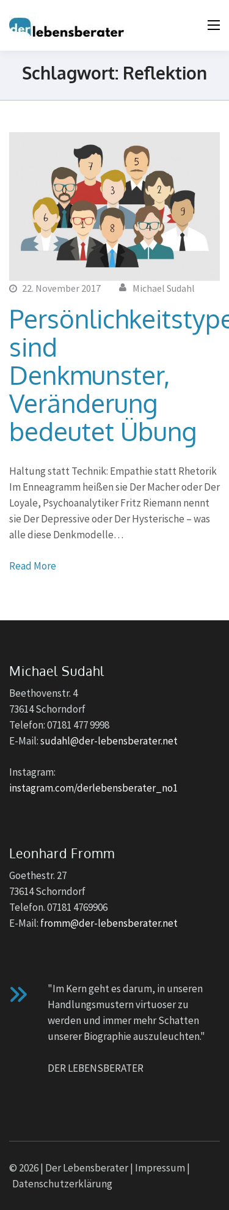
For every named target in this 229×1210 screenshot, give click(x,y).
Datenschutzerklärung (62, 1183)
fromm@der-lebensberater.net (109, 923)
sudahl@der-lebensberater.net (109, 741)
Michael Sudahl (164, 288)
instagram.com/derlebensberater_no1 (93, 788)
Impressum (160, 1168)
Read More (32, 566)
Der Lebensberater (86, 1168)
